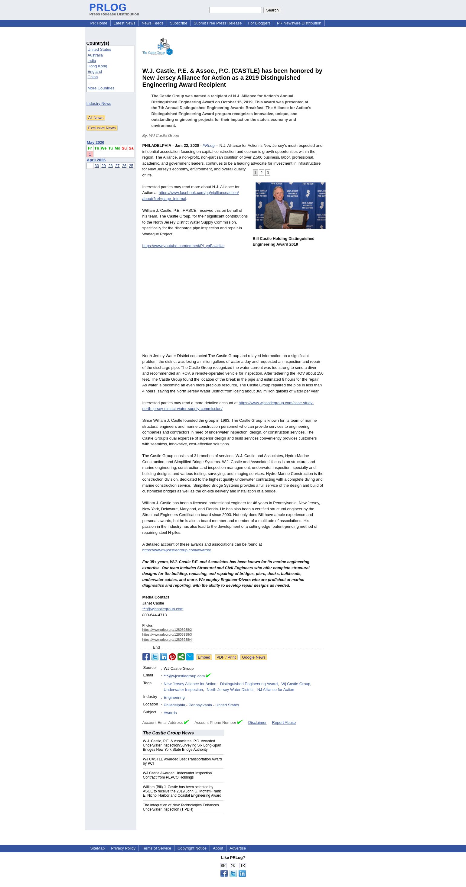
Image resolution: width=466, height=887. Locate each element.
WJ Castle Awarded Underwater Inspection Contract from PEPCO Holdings (177, 775)
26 (124, 165)
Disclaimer (257, 722)
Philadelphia (174, 705)
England (95, 71)
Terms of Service (156, 848)
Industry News (98, 103)
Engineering (174, 697)
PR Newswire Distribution (299, 23)
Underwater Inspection (183, 689)
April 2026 (96, 160)
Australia (95, 55)
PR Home (98, 23)
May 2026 (95, 142)
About (218, 848)
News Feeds (152, 23)
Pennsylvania (200, 705)
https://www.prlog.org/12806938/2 (167, 629)
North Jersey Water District (230, 689)
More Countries (101, 88)
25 (131, 165)
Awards (170, 713)
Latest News (124, 23)
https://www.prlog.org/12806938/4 (167, 639)
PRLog (209, 145)
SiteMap (97, 848)
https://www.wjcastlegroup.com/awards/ (176, 550)
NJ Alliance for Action (275, 689)
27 (117, 165)
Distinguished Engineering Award (249, 684)
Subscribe (178, 23)
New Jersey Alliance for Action (190, 684)
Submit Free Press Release (218, 23)
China (93, 77)
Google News (254, 657)
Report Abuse (284, 722)
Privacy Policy (123, 848)
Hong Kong (97, 66)
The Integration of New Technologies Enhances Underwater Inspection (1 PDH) (181, 807)
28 (110, 165)
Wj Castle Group (295, 684)
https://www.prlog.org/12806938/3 (167, 634)
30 (97, 165)
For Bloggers (259, 23)
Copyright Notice (192, 848)
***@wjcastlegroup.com (163, 609)
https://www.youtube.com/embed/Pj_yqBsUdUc (183, 246)
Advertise (238, 848)
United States (99, 49)
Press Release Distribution (114, 11)
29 (104, 165)
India (92, 60)
